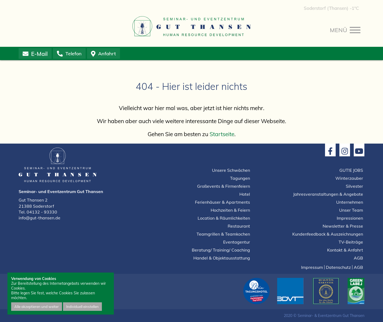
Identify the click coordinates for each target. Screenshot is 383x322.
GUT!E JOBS (351, 170)
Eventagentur (236, 242)
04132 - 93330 (42, 212)
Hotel (244, 194)
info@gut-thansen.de (39, 217)
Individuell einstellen (82, 306)
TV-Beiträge (351, 242)
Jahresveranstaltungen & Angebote (328, 194)
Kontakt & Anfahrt (345, 250)
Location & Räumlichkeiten (224, 218)
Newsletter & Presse (343, 226)
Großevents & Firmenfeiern (223, 186)
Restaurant (239, 226)
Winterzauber (349, 178)
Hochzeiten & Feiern (230, 210)
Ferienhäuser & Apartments (222, 202)
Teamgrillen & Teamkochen (223, 234)
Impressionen (350, 218)
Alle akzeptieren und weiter (36, 306)
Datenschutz (338, 267)
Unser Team (351, 210)
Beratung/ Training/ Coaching (221, 250)
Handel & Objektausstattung (221, 258)
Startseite (222, 134)
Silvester (354, 186)
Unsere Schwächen (231, 170)
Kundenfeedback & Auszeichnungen (327, 234)
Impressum (312, 267)
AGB (358, 258)
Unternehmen (349, 202)
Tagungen (240, 178)
